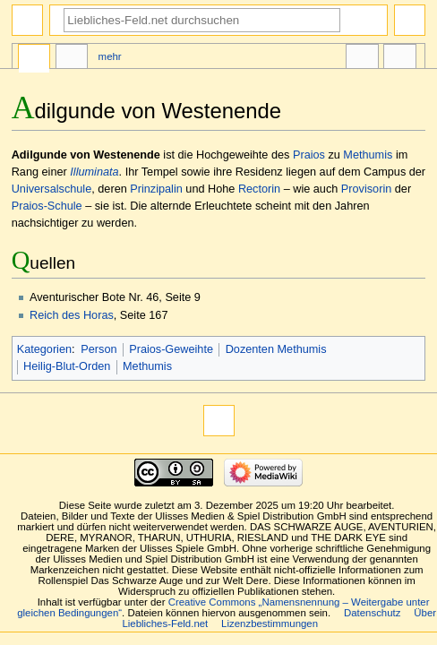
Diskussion (71, 59)
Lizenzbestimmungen (269, 623)
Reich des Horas (72, 315)
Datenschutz (372, 612)
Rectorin (259, 189)
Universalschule (52, 189)
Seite (34, 59)
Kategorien (44, 349)
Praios (309, 155)
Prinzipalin (156, 189)
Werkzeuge (399, 59)
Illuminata (94, 172)
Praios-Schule (47, 206)
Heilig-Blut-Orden (66, 366)
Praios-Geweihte (171, 349)
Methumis (367, 155)
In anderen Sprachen (362, 59)
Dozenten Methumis (276, 349)
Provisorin (366, 189)
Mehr (110, 56)
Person (98, 349)
